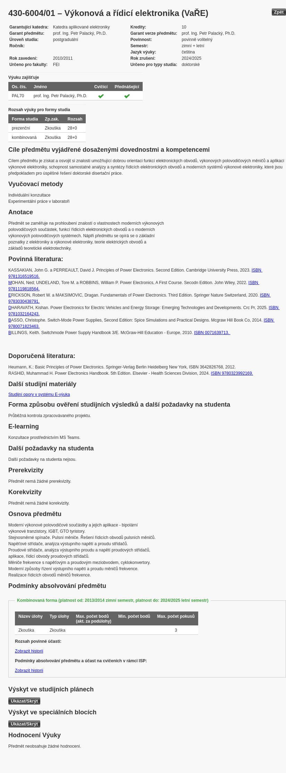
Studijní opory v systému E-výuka (39, 394)
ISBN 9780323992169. (232, 373)
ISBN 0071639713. (212, 332)
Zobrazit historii (29, 651)
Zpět (279, 12)
